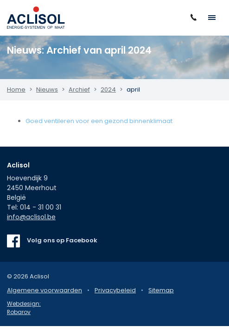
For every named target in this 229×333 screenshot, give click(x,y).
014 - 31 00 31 (40, 207)
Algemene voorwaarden (44, 290)
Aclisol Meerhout (36, 17)
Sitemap (161, 290)
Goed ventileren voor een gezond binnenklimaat (98, 121)
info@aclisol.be (31, 217)
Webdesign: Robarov (24, 308)
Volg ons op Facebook (62, 240)
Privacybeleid (115, 290)
